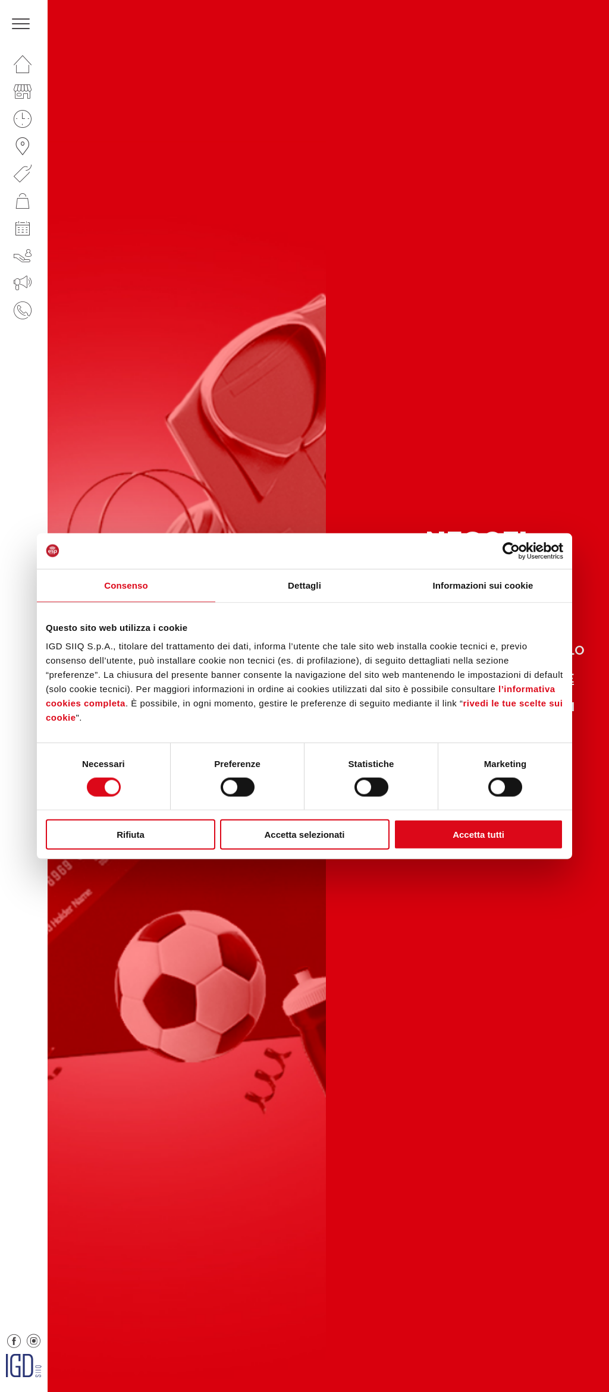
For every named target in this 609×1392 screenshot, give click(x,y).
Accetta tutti (478, 834)
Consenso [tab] (125, 585)
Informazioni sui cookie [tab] (483, 585)
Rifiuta (131, 834)
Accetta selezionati (304, 834)
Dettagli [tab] (304, 585)
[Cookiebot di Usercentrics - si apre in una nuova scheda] (511, 551)
